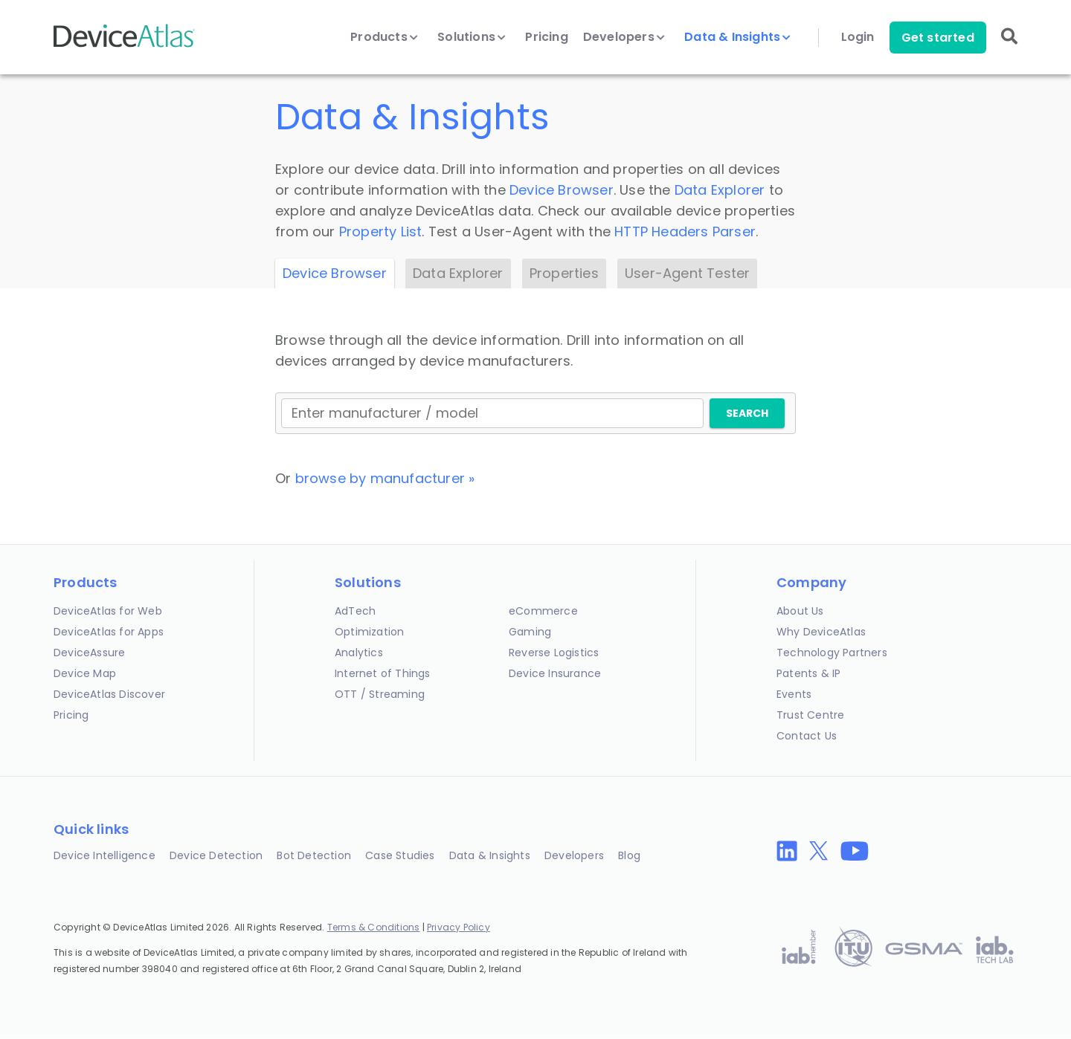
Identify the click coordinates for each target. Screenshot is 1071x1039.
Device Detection (216, 855)
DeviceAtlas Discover (109, 694)
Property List (380, 231)
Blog (629, 855)
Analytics (359, 652)
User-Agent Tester (687, 273)
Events (793, 694)
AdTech (355, 610)
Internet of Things (383, 673)
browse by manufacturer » (385, 478)
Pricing (546, 37)
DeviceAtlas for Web (108, 610)
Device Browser (561, 190)
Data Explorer (720, 190)
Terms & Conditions (373, 927)
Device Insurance (555, 673)
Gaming (530, 631)
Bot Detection (314, 855)
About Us (800, 610)
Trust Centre (810, 715)
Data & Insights (737, 37)
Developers (624, 37)
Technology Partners (831, 652)
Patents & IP (808, 673)
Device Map (85, 673)
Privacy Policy (458, 927)
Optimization (369, 631)
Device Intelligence (104, 855)
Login (858, 37)
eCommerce (543, 610)
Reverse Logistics (554, 652)
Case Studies (399, 855)
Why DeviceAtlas (821, 631)
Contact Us (806, 735)
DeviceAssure (89, 652)
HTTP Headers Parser (685, 231)
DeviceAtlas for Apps (109, 631)
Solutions (471, 37)
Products (384, 37)
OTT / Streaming (380, 694)
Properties (564, 273)
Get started (937, 37)
